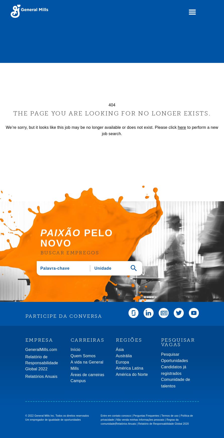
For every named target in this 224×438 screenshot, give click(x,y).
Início (75, 349)
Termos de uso (169, 415)
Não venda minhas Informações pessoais (140, 419)
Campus (78, 381)
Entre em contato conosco (116, 415)
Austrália (124, 356)
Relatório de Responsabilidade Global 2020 (163, 423)
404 (112, 105)
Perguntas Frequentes (146, 415)
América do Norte (132, 374)
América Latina (130, 368)
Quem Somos (83, 356)
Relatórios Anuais (41, 376)
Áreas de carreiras (87, 375)
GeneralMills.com (41, 349)
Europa (122, 362)
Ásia (120, 349)
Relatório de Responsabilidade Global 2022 (41, 363)
